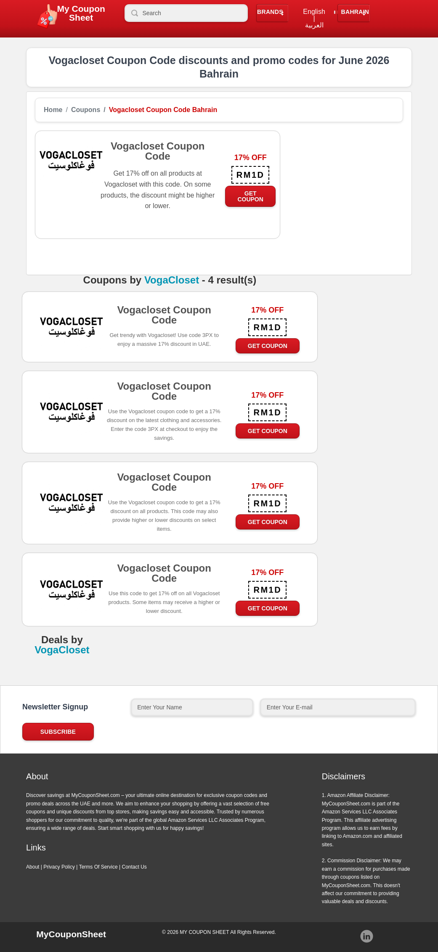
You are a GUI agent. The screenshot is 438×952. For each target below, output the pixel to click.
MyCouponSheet (71, 934)
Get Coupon (250, 196)
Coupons (85, 110)
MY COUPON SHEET (204, 932)
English (314, 11)
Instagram (367, 936)
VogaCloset (171, 280)
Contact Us (134, 867)
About (32, 867)
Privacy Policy (59, 867)
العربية (314, 25)
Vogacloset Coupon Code (164, 317)
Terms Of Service (98, 867)
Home (53, 110)
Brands (270, 12)
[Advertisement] (341, 183)
